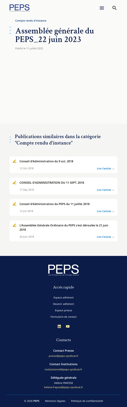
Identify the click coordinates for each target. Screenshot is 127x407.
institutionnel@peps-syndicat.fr (63, 369)
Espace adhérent (64, 297)
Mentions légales (55, 401)
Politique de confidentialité (87, 401)
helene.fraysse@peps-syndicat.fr (63, 387)
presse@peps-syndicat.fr (63, 356)
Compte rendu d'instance (30, 20)
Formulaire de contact (64, 316)
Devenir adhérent (63, 304)
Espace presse (63, 310)
